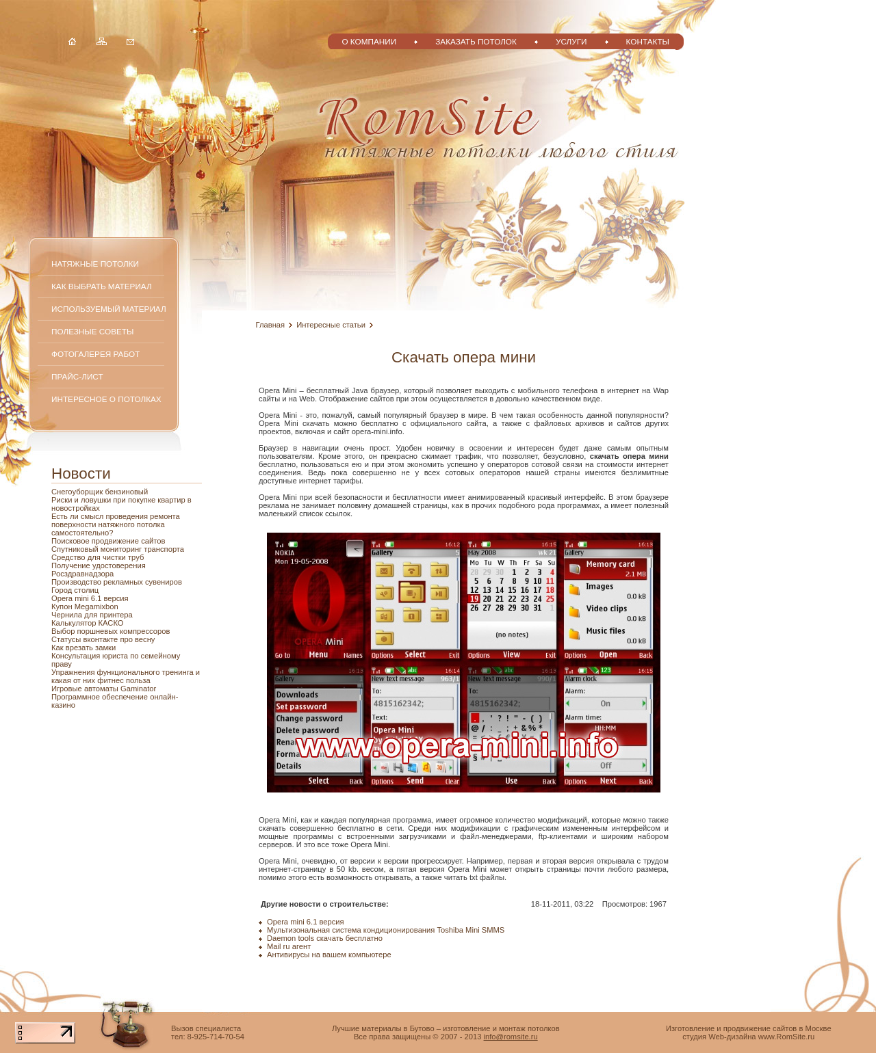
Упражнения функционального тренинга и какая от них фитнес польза (125, 676)
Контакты (647, 41)
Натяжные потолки (95, 263)
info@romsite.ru (511, 1036)
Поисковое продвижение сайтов (108, 541)
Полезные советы (92, 331)
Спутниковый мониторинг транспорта (117, 549)
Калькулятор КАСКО (87, 623)
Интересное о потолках (106, 399)
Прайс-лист (77, 376)
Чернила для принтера (92, 615)
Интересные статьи (330, 325)
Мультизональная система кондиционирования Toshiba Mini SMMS (385, 930)
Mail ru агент (289, 946)
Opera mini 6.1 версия (90, 598)
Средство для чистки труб (97, 557)
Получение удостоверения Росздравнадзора (98, 569)
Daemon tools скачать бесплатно (325, 938)
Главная (270, 325)
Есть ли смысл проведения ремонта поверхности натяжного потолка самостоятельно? (115, 524)
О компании (369, 41)
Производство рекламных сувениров (116, 582)
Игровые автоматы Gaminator (103, 688)
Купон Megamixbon (84, 606)
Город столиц (75, 590)
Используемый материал (108, 308)
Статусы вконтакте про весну (103, 639)
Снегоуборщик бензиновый (99, 492)
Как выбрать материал (101, 286)
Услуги (571, 41)
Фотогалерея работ (95, 353)
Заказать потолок (476, 41)
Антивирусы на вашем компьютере (329, 954)
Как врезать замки (83, 647)
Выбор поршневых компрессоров (110, 631)
